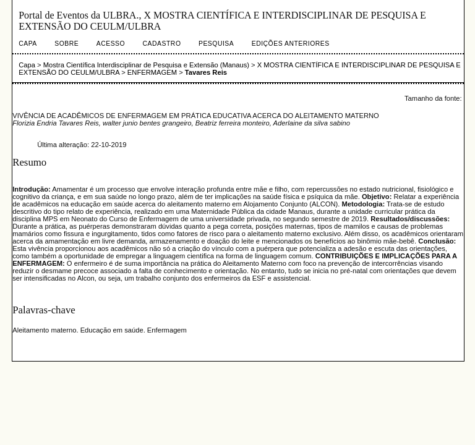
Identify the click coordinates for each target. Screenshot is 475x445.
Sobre (66, 43)
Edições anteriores (291, 43)
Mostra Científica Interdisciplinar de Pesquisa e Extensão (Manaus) (146, 65)
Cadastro (162, 43)
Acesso (110, 43)
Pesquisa (216, 43)
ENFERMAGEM (152, 72)
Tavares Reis (206, 72)
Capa (28, 43)
